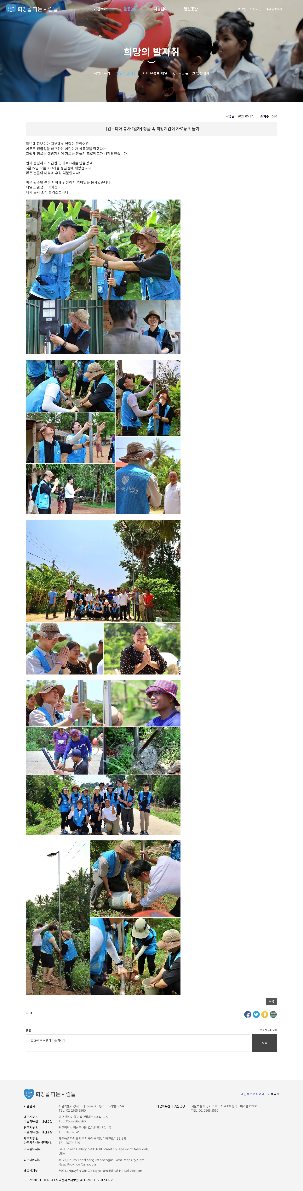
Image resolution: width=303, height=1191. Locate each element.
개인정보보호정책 (252, 1094)
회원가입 (255, 9)
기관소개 (100, 9)
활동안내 (130, 9)
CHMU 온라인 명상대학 (191, 73)
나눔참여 (161, 9)
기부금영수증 (274, 9)
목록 (271, 1001)
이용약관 (273, 1094)
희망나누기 (102, 73)
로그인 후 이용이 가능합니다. (138, 1043)
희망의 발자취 (151, 52)
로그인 (241, 9)
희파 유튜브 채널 (154, 73)
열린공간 (191, 9)
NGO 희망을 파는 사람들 (32, 9)
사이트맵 (291, 9)
